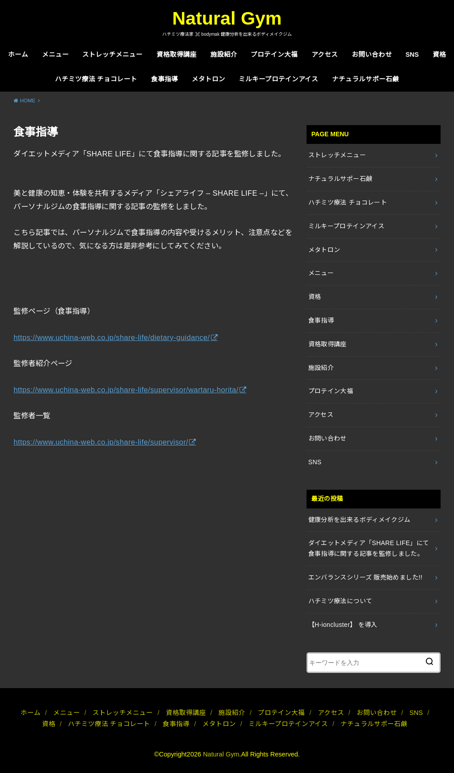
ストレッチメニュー (112, 54)
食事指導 (164, 79)
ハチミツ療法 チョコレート (96, 79)
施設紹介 (223, 54)
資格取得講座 (176, 54)
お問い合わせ (372, 54)
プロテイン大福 (274, 54)
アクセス (324, 54)
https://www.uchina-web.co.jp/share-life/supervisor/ (100, 442)
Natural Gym (227, 18)
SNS (412, 54)
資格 (439, 54)
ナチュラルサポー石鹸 (365, 79)
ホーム (18, 54)
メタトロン (208, 79)
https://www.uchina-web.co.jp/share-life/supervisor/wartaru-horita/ (125, 390)
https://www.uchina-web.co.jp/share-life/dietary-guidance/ (111, 337)
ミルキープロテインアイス (278, 79)
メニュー (55, 54)
